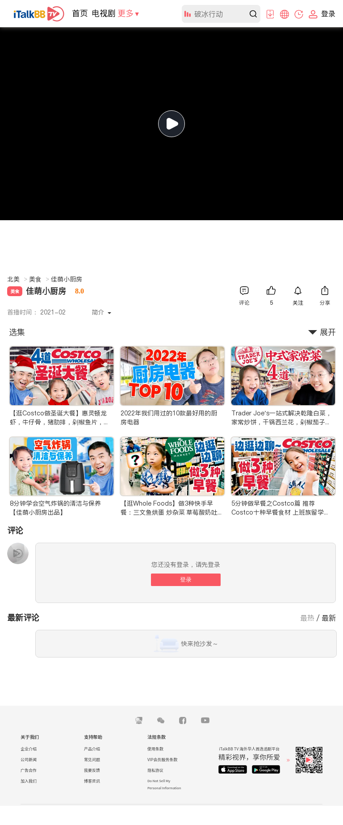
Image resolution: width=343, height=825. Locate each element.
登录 (186, 579)
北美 (17, 279)
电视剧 (104, 13)
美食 (39, 279)
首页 (80, 13)
